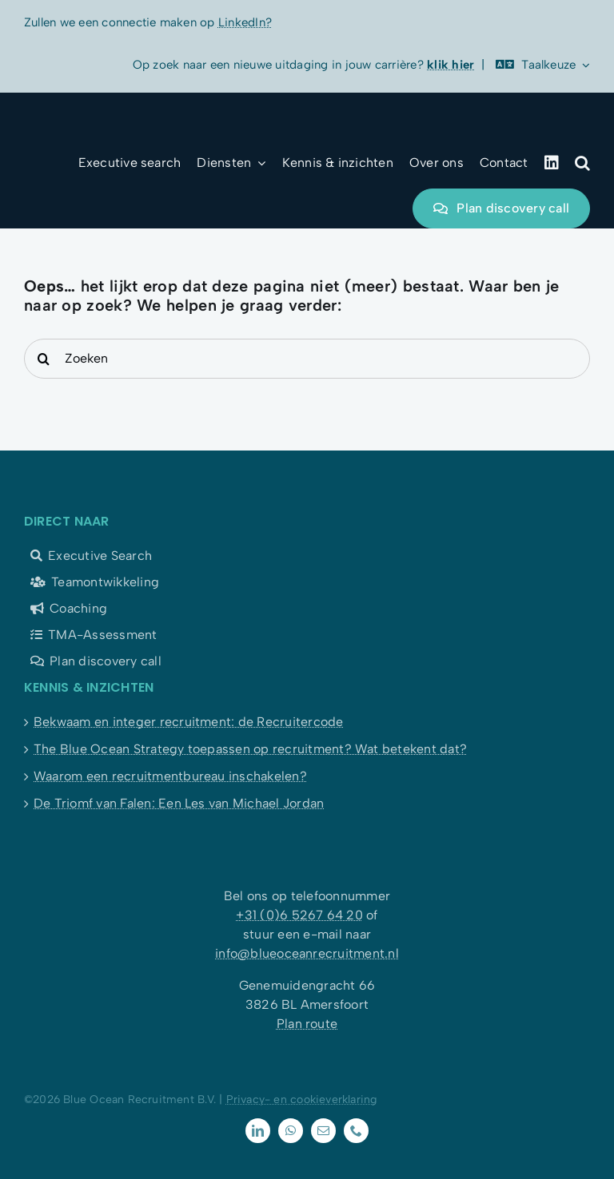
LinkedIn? (245, 22)
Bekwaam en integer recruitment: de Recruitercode (189, 721)
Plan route (307, 1023)
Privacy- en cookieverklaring (301, 1099)
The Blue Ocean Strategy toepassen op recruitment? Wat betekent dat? (250, 748)
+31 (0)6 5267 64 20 (299, 915)
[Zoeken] (307, 359)
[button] (582, 163)
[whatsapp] (290, 1130)
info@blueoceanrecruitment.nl (307, 953)
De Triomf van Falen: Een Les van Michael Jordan (179, 803)
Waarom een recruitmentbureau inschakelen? (170, 776)
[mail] (323, 1130)
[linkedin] (257, 1130)
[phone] (356, 1130)
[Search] (44, 359)
